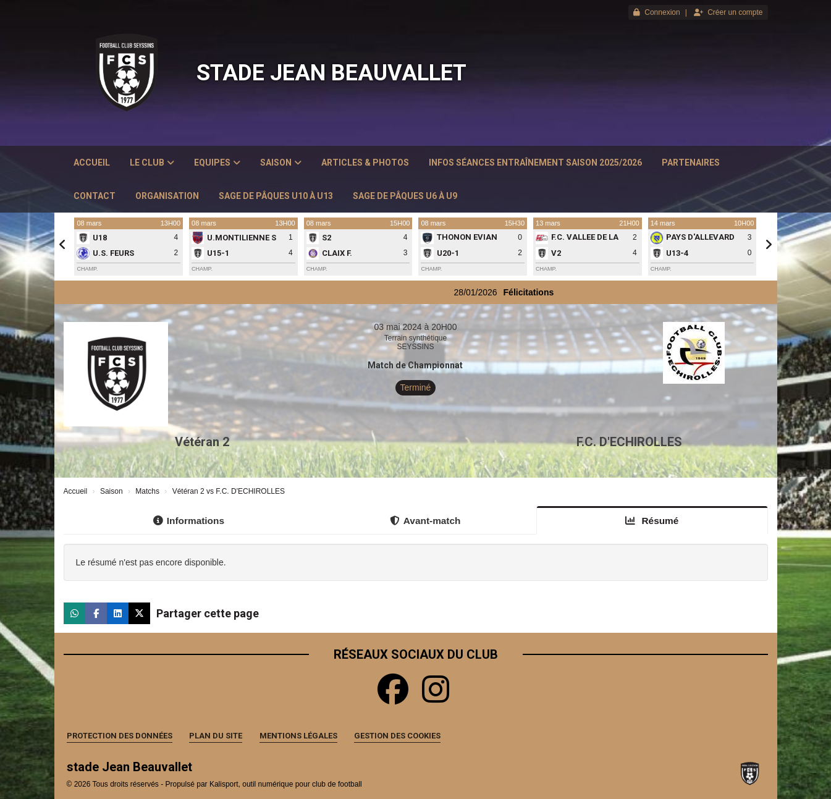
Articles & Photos (365, 162)
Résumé (651, 520)
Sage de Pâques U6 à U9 (405, 196)
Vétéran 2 (202, 441)
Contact (95, 196)
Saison (281, 162)
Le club (152, 162)
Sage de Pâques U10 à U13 (276, 196)
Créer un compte (728, 12)
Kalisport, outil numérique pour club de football (285, 784)
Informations (188, 520)
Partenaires (691, 162)
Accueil (92, 162)
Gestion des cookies (397, 735)
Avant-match (425, 520)
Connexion (656, 12)
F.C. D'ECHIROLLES (629, 441)
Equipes (217, 162)
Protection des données (119, 735)
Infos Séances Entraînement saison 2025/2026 (535, 162)
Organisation (167, 196)
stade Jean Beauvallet (331, 73)
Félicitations (544, 292)
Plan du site (215, 735)
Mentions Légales (298, 735)
